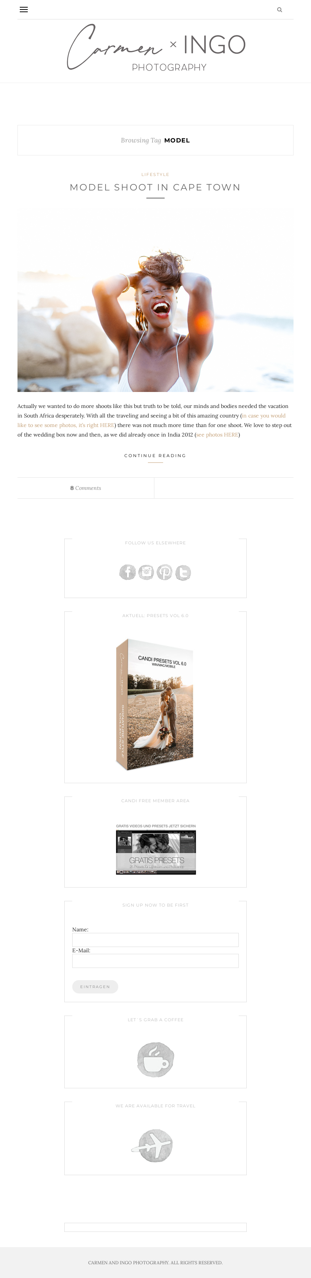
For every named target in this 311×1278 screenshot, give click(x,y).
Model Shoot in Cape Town (155, 187)
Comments (85, 488)
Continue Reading (155, 458)
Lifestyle (155, 174)
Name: (80, 929)
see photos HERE (217, 434)
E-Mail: (81, 950)
